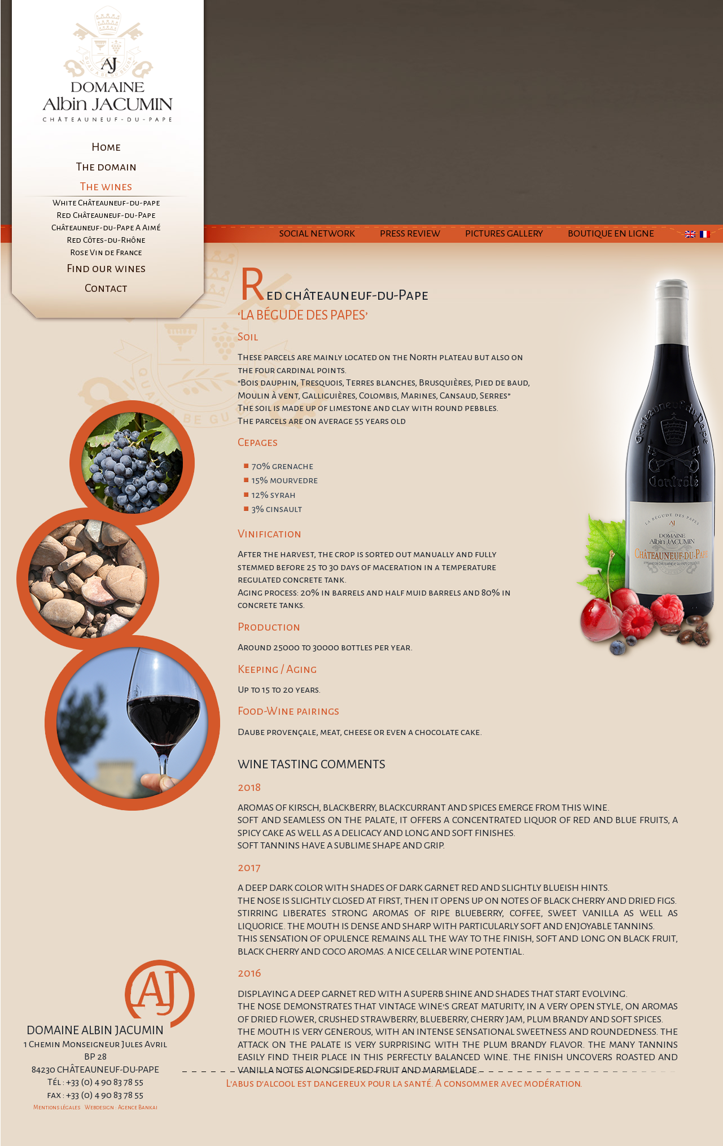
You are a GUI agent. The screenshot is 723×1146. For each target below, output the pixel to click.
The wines (106, 186)
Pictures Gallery (504, 234)
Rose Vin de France (106, 252)
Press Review (410, 234)
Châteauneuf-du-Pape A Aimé (105, 227)
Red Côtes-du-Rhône (106, 239)
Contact (106, 288)
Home (106, 147)
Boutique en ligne (611, 234)
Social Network (317, 234)
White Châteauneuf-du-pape (106, 202)
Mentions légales (56, 1107)
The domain (106, 166)
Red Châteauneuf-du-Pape (105, 215)
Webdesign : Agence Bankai (121, 1107)
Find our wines (106, 268)
